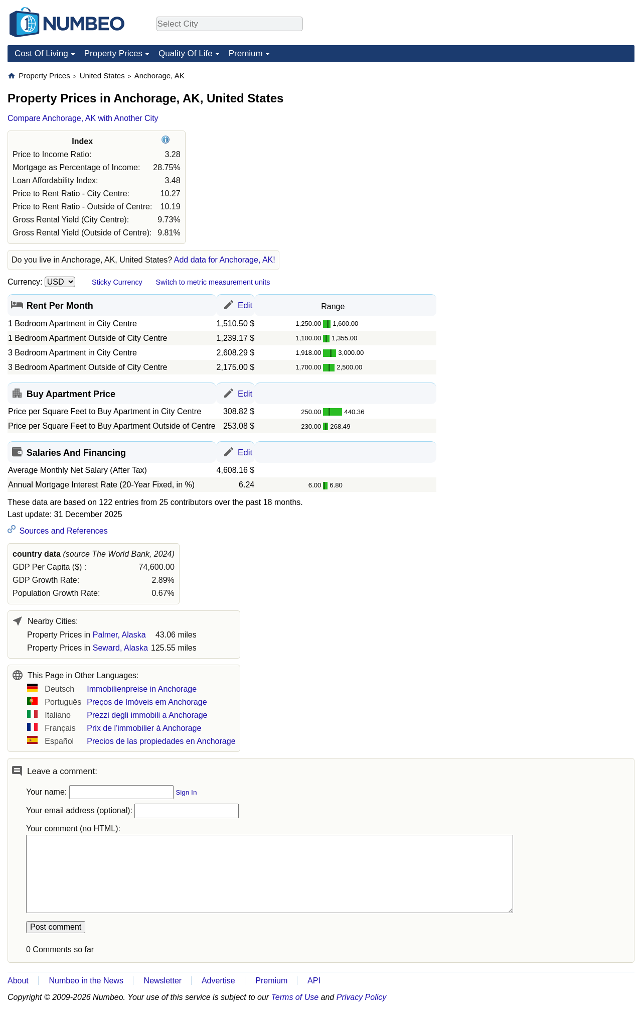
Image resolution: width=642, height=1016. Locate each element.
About (18, 980)
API (313, 980)
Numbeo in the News (86, 980)
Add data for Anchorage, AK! (224, 260)
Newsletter (163, 980)
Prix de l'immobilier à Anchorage (144, 728)
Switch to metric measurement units (212, 282)
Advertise (218, 980)
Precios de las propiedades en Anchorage (161, 741)
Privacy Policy (362, 997)
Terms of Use (295, 997)
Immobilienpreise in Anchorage (142, 689)
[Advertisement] (559, 133)
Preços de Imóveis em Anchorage (147, 702)
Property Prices (113, 53)
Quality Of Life (185, 53)
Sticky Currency (117, 282)
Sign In (186, 792)
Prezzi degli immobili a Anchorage (147, 715)
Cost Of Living (41, 53)
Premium (246, 53)
